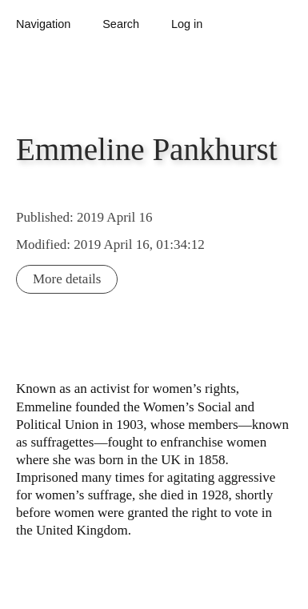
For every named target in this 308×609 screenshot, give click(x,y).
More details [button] (67, 278)
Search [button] (120, 24)
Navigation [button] (43, 24)
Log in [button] (186, 24)
